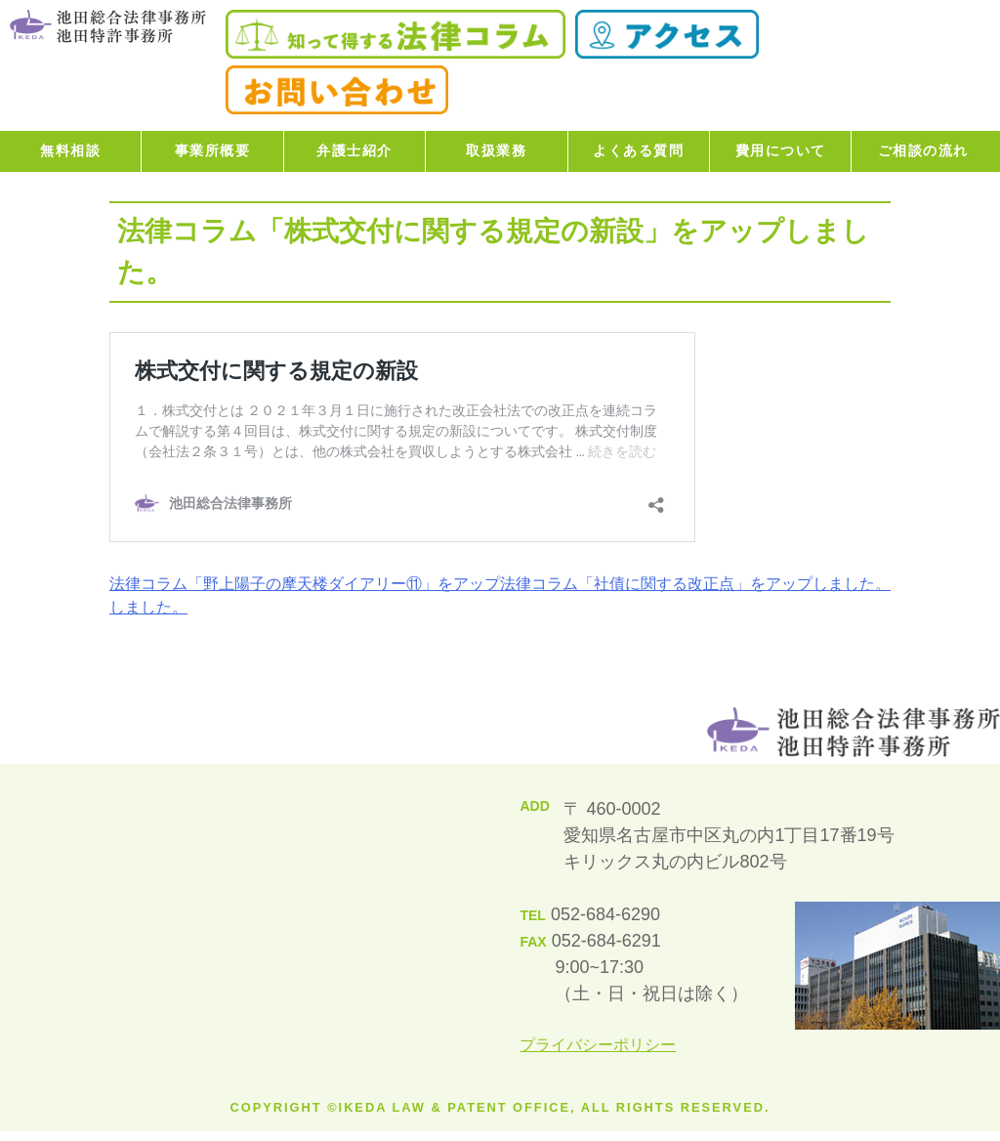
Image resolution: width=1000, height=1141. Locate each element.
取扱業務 (496, 150)
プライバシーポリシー (598, 1044)
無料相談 (70, 150)
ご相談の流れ (923, 150)
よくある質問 (638, 150)
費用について (780, 150)
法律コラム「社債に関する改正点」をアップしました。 (695, 583)
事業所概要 (213, 150)
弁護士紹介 (354, 150)
